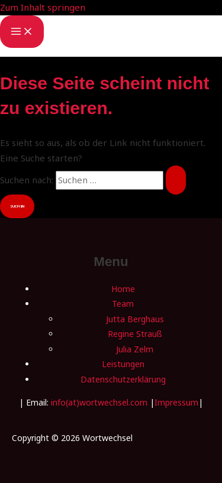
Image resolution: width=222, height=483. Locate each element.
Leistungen (123, 363)
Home (123, 288)
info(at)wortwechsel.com (99, 402)
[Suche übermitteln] (176, 180)
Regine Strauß (135, 333)
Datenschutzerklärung (123, 379)
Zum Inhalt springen (42, 7)
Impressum (176, 402)
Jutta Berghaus (135, 319)
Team (123, 303)
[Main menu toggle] (22, 31)
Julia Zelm (134, 349)
